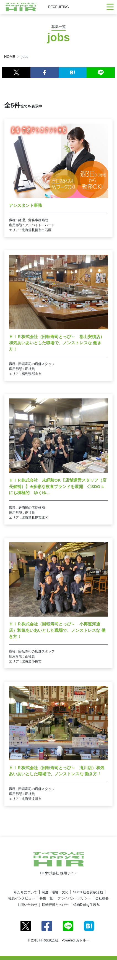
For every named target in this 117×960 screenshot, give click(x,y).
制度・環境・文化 (55, 892)
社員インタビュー (21, 898)
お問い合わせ (27, 905)
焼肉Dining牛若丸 (86, 905)
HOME (9, 56)
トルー (84, 940)
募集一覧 (46, 898)
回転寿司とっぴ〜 (55, 905)
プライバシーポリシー (74, 898)
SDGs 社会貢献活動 (88, 892)
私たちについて (25, 892)
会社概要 (102, 898)
